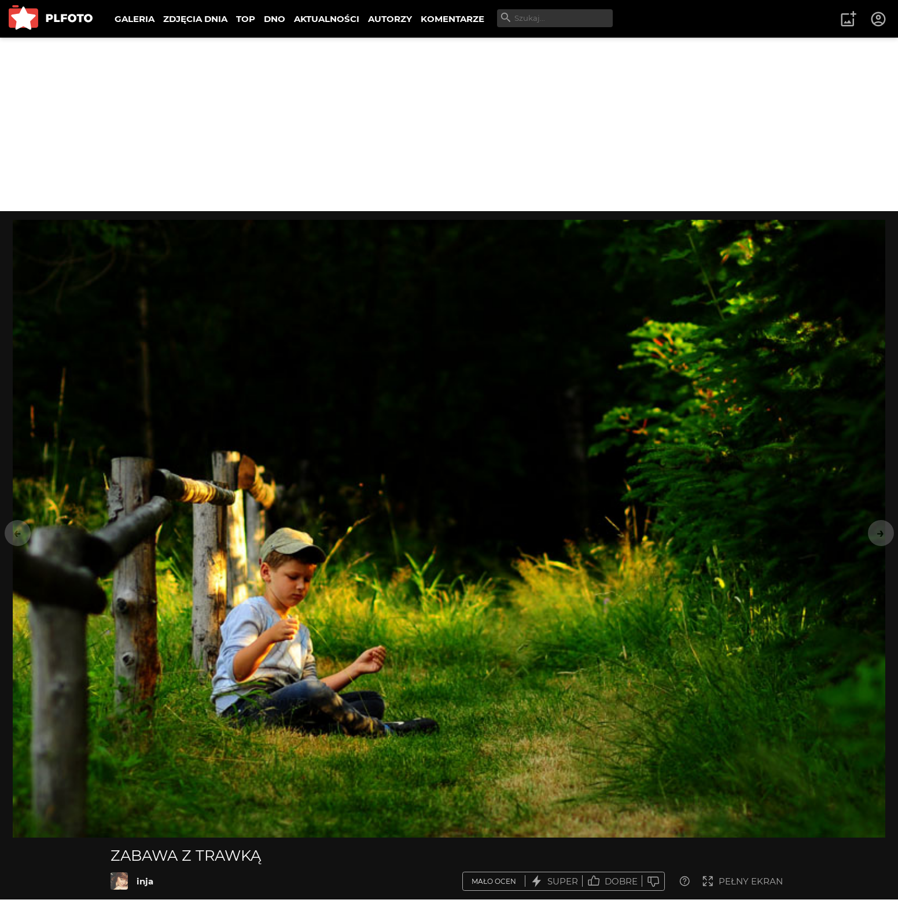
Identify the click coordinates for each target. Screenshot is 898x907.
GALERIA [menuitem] (134, 18)
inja (145, 881)
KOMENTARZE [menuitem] (452, 18)
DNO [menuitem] (274, 18)
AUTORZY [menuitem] (390, 18)
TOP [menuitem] (245, 18)
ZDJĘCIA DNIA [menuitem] (195, 18)
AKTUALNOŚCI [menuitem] (326, 18)
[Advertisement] (449, 124)
